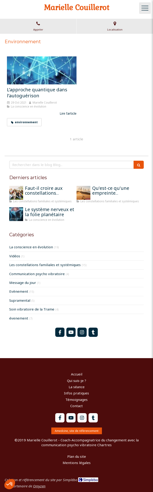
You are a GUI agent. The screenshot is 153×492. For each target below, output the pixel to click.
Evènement (18, 291)
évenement (18, 318)
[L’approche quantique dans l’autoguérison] (41, 70)
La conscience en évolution (31, 247)
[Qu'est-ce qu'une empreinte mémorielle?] (83, 193)
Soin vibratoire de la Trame (31, 309)
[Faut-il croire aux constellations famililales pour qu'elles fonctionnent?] (16, 193)
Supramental (19, 300)
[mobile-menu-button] (145, 8)
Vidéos (14, 256)
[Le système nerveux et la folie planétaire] (16, 214)
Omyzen (39, 486)
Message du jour (22, 282)
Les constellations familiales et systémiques (45, 264)
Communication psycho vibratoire (37, 273)
